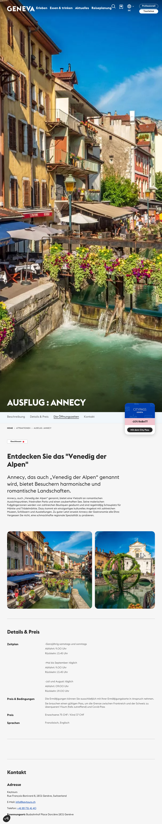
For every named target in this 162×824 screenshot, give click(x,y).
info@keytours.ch (26, 802)
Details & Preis (39, 416)
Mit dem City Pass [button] (140, 430)
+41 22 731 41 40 (26, 808)
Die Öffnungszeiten (66, 416)
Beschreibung (16, 416)
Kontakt (89, 416)
